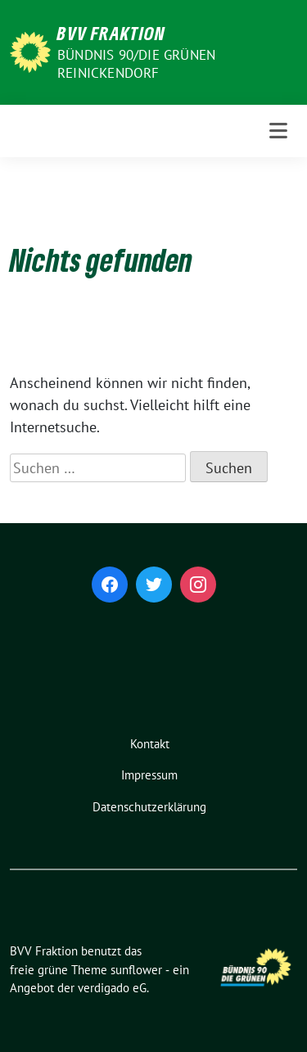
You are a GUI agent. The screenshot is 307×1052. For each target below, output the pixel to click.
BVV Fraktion (111, 32)
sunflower (136, 970)
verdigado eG (112, 988)
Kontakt (149, 744)
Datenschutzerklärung (149, 807)
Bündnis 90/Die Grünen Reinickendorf (136, 64)
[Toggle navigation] (278, 131)
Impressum (149, 775)
